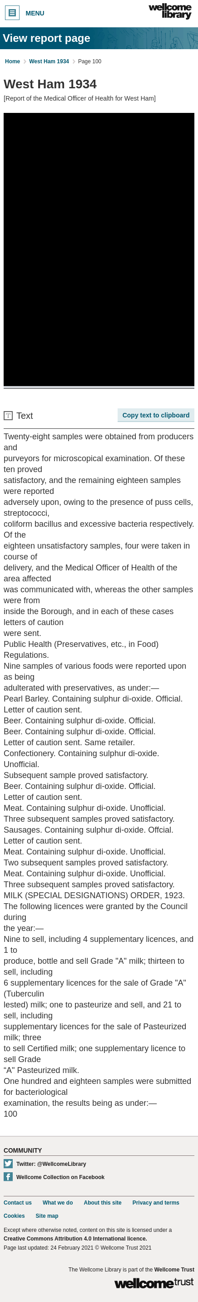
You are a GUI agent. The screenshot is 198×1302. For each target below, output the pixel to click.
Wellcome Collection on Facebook (60, 1177)
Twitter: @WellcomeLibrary (51, 1164)
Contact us (18, 1203)
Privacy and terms (156, 1203)
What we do (58, 1203)
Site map (47, 1216)
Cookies (14, 1216)
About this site (102, 1203)
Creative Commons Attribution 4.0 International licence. (75, 1239)
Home (12, 61)
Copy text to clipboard (156, 415)
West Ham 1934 (49, 61)
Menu (25, 12)
